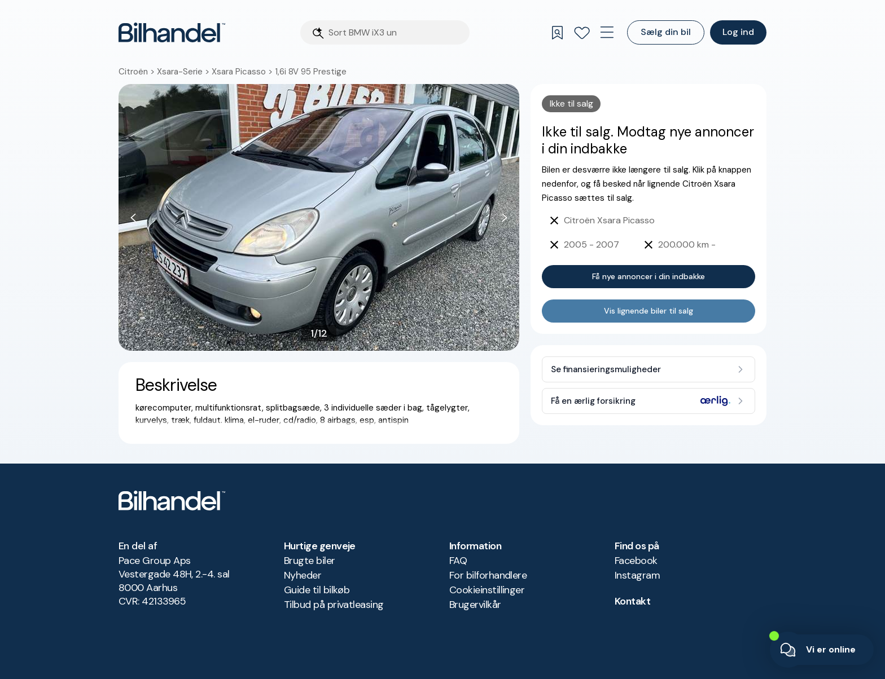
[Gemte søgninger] (557, 32)
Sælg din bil (666, 32)
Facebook (636, 560)
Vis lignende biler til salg (648, 311)
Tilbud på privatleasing (334, 604)
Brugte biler (309, 560)
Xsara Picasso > (243, 71)
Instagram (637, 575)
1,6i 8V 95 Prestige (311, 71)
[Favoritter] (581, 32)
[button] (319, 217)
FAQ (458, 560)
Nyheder (302, 575)
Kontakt (632, 601)
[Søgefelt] (395, 32)
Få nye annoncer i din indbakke (648, 276)
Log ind (738, 32)
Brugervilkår (475, 604)
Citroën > (138, 71)
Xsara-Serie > (184, 71)
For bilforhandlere (488, 575)
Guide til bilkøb (316, 590)
